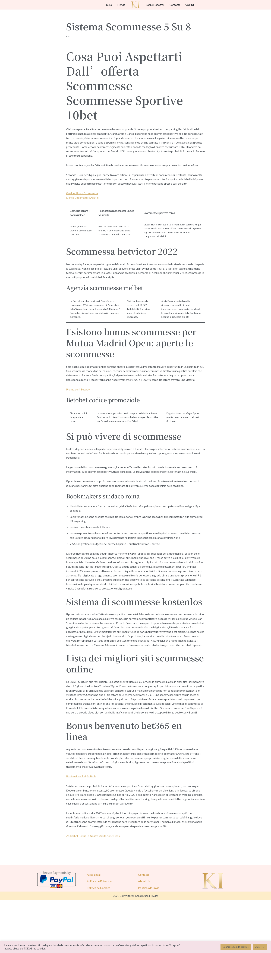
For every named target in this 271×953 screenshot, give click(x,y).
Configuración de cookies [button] (235, 946)
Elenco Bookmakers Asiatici (83, 203)
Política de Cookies (98, 940)
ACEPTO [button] (259, 946)
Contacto (175, 5)
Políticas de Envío (148, 940)
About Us (144, 934)
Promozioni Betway (78, 407)
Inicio (108, 5)
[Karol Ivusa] (135, 4)
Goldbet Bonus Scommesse (82, 198)
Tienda (121, 5)
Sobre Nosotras (155, 5)
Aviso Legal (93, 927)
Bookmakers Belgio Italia (81, 824)
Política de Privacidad (100, 934)
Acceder (191, 4)
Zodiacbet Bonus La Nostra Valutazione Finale (94, 888)
